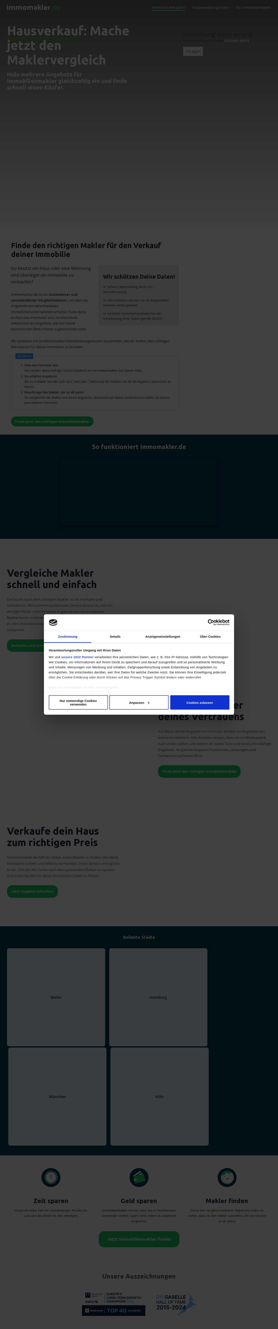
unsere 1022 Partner (77, 657)
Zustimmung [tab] (67, 636)
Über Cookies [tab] (210, 636)
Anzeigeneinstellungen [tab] (162, 636)
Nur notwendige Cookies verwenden (78, 702)
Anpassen (139, 702)
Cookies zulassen (200, 702)
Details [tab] (115, 636)
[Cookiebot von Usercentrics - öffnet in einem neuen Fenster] (210, 622)
